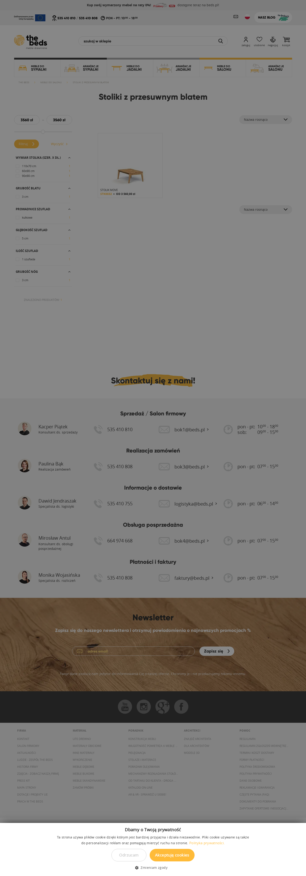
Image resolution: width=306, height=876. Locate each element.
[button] (153, 867)
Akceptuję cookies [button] (172, 855)
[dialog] (153, 438)
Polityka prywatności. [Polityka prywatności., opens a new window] (207, 843)
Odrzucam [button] (129, 855)
